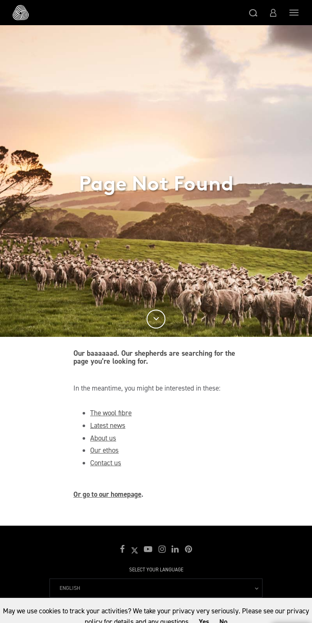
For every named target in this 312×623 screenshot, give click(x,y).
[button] (253, 12)
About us (103, 438)
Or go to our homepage (107, 494)
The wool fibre (111, 412)
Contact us (105, 462)
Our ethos (104, 450)
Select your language (156, 569)
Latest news (107, 425)
